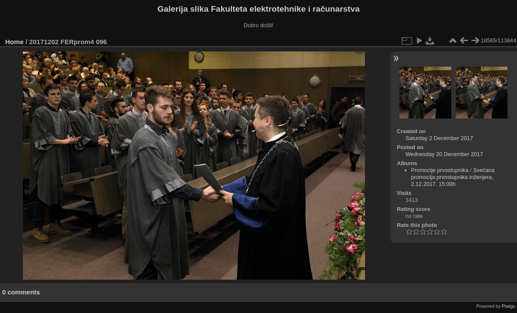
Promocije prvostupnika (440, 170)
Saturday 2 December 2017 (439, 138)
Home (14, 41)
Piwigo (508, 306)
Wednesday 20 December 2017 (444, 154)
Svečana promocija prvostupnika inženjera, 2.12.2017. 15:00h (453, 177)
